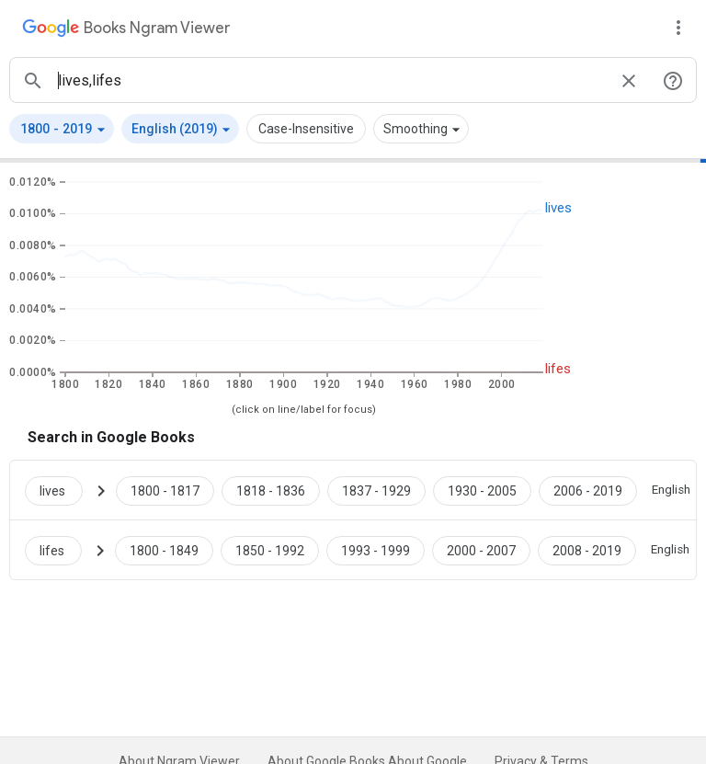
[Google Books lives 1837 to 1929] (376, 490)
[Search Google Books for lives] (61, 490)
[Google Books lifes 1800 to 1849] (164, 550)
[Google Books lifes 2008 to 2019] (587, 550)
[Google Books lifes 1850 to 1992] (270, 550)
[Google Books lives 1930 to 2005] (482, 490)
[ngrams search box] (331, 80)
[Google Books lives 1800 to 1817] (165, 490)
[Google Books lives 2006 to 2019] (588, 490)
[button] (61, 128)
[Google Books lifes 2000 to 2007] (481, 550)
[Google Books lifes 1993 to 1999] (375, 550)
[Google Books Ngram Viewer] (126, 30)
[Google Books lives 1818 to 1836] (271, 490)
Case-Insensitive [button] (306, 128)
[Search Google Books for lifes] (60, 550)
